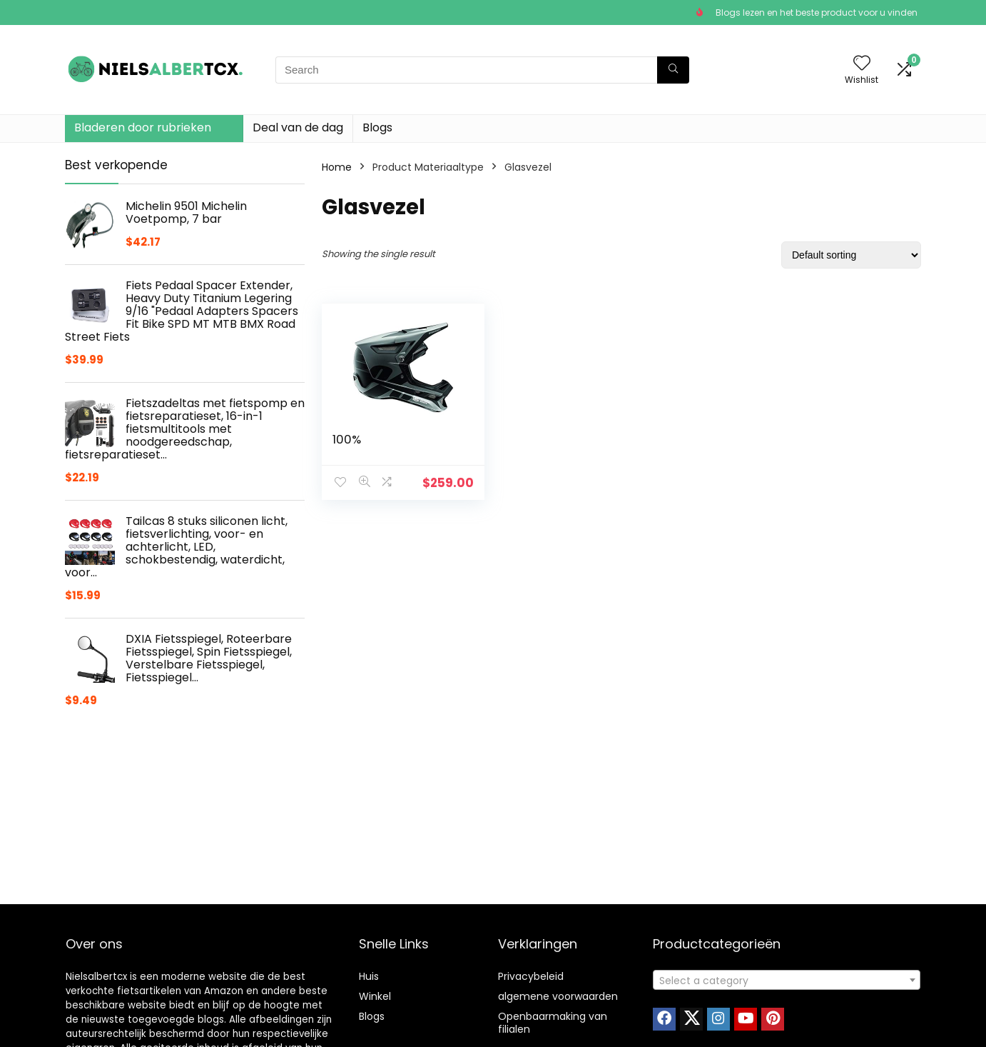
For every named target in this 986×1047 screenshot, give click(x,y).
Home (337, 167)
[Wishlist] (861, 64)
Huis (369, 976)
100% (346, 439)
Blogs (377, 127)
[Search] (673, 70)
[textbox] (787, 981)
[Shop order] (851, 255)
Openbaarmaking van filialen (552, 1022)
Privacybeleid (531, 976)
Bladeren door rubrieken (142, 127)
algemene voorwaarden (558, 996)
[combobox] (786, 980)
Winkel (375, 996)
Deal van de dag (298, 127)
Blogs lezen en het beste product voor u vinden (817, 12)
